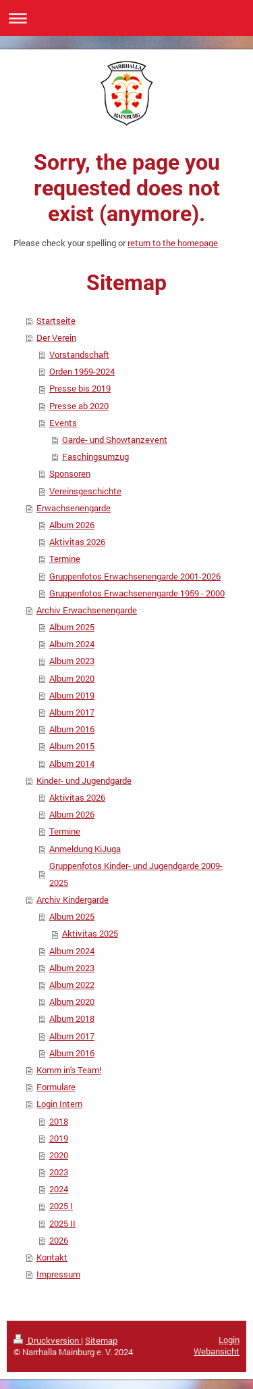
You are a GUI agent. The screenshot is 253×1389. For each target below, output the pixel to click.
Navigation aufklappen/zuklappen (126, 17)
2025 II (62, 1223)
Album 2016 (71, 729)
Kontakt (51, 1257)
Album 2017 (71, 712)
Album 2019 (71, 695)
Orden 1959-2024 (82, 371)
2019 (58, 1138)
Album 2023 (71, 660)
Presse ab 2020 (79, 405)
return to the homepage (173, 242)
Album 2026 (71, 524)
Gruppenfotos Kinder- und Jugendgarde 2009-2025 (136, 874)
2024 (58, 1188)
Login (229, 1339)
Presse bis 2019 (80, 388)
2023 (58, 1172)
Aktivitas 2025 (90, 933)
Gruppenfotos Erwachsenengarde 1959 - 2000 (137, 593)
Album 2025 (71, 626)
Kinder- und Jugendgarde (84, 780)
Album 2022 (71, 984)
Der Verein (56, 337)
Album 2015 (71, 745)
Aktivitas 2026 (77, 541)
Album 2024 (71, 643)
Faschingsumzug (95, 456)
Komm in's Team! (68, 1069)
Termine (64, 558)
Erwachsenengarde (73, 507)
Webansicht (217, 1351)
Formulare (56, 1086)
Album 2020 (71, 678)
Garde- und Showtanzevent (114, 439)
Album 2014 (71, 763)
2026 (58, 1240)
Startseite (56, 320)
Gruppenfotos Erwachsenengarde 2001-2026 (135, 576)
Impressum (58, 1274)
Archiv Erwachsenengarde (86, 610)
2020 (58, 1155)
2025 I (61, 1205)
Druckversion (47, 1340)
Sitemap (101, 1340)
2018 (58, 1121)
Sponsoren (69, 473)
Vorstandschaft (79, 354)
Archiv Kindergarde (72, 899)
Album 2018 (71, 1018)
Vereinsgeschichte (85, 491)
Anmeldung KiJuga (85, 848)
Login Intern (59, 1103)
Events (63, 422)
